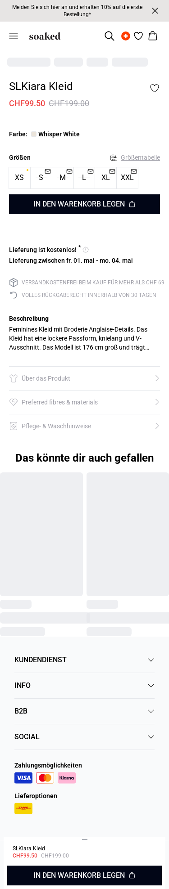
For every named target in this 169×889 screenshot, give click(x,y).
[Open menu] (13, 36)
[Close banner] (155, 11)
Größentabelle (135, 157)
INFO (84, 685)
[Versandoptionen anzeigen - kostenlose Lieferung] (49, 249)
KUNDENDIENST (84, 660)
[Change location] (126, 36)
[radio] (19, 178)
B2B (84, 711)
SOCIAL (84, 736)
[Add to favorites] (155, 88)
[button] (84, 378)
